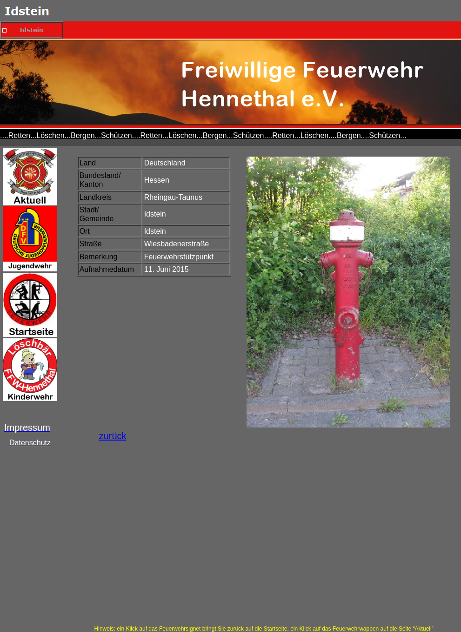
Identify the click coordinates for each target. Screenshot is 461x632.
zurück (113, 436)
